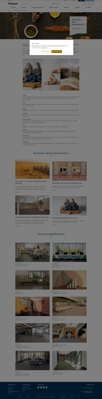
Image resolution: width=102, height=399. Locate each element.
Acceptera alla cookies (56, 51)
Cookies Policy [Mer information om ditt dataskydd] (44, 47)
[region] (51, 47)
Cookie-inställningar (46, 51)
